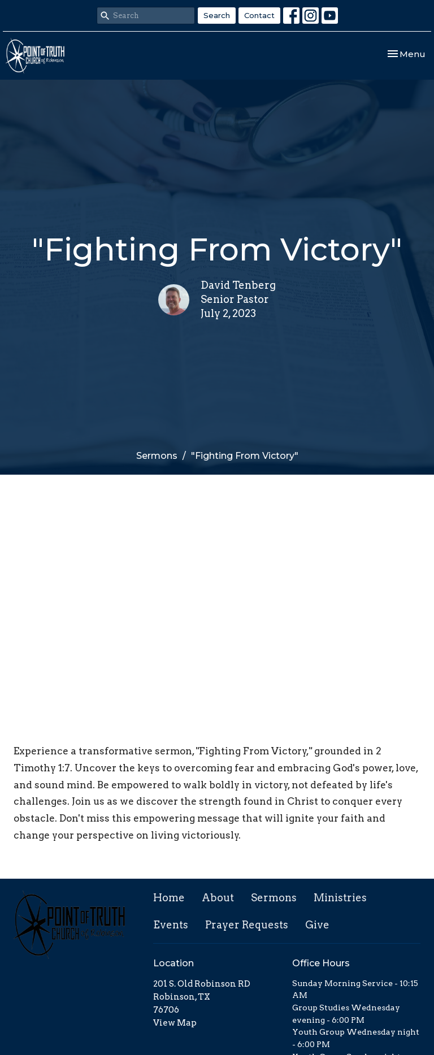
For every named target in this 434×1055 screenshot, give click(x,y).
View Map (175, 1023)
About (218, 898)
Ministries (340, 898)
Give (317, 925)
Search (216, 15)
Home (169, 898)
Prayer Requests (246, 925)
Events (170, 925)
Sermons (156, 455)
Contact (259, 15)
